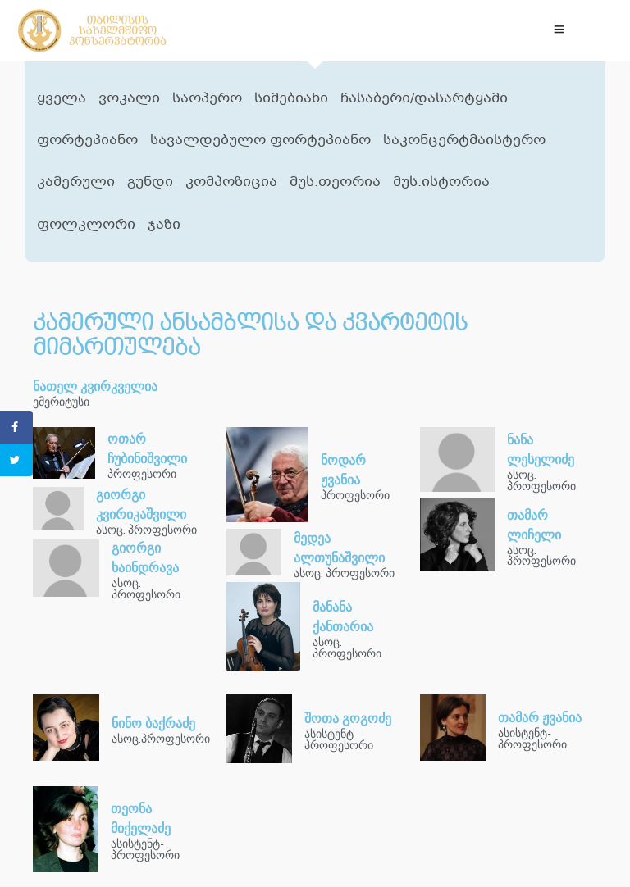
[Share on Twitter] (16, 460)
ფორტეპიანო (87, 140)
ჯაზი (164, 225)
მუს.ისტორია (441, 182)
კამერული (76, 182)
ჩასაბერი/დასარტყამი (424, 99)
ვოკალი (129, 99)
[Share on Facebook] (16, 427)
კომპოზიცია (231, 182)
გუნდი (150, 182)
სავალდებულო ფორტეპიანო (260, 140)
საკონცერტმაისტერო (464, 140)
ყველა (61, 99)
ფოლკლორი (86, 225)
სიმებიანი (291, 99)
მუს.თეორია (335, 182)
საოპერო (207, 99)
